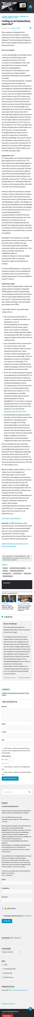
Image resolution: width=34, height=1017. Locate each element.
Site (3, 740)
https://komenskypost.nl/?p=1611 (15, 411)
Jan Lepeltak (17, 573)
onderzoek (27, 573)
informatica (7, 573)
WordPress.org (8, 977)
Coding (4, 16)
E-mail (4, 732)
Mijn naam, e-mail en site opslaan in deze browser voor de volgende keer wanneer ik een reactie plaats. (16, 750)
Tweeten (5, 564)
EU (29, 568)
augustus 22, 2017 (10, 677)
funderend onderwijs (17, 570)
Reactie (4, 706)
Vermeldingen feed (10, 969)
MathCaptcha (8, 763)
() (7, 897)
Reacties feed (8, 973)
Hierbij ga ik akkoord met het (17, 916)
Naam (4, 724)
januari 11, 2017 (15, 28)
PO (28, 16)
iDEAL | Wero (9, 908)
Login (5, 964)
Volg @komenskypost (8, 1003)
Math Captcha (6, 756)
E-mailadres (5, 888)
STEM (15, 18)
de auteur (7, 583)
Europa (5, 570)
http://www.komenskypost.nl (18, 990)
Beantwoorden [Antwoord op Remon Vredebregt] (25, 677)
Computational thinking (17, 16)
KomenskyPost (12, 1011)
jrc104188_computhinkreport (11, 518)
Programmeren (7, 18)
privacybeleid (27, 916)
